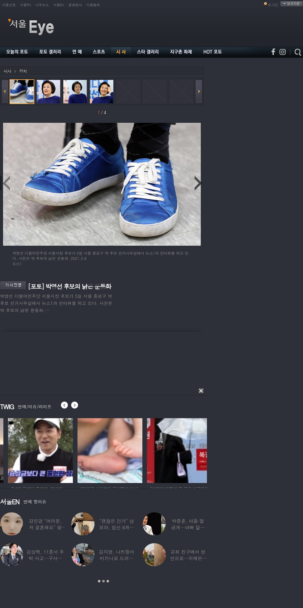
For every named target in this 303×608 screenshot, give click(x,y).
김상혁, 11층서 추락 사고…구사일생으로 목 (45, 558)
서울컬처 (93, 4)
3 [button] (108, 581)
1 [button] (99, 581)
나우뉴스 (42, 4)
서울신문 (9, 4)
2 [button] (103, 581)
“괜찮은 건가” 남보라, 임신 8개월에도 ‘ (116, 527)
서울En (58, 4)
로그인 (273, 4)
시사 (7, 71)
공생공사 (75, 4)
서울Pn (25, 4)
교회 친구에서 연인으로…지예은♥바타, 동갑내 (188, 558)
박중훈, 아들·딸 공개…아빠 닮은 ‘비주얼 (188, 527)
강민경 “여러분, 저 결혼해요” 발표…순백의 (45, 527)
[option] (61, 449)
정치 (23, 71)
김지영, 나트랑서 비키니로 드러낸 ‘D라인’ (116, 558)
